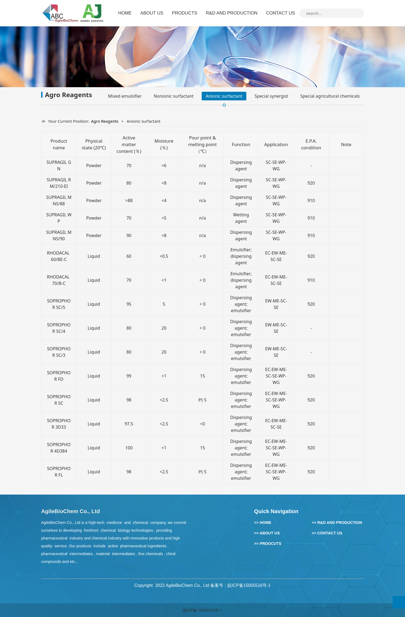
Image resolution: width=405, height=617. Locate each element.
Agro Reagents (105, 121)
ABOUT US (151, 13)
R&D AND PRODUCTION (231, 13)
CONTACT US (280, 13)
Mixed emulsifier (125, 96)
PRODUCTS (184, 13)
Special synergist (271, 96)
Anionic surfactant (224, 96)
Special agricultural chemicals (330, 96)
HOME (125, 13)
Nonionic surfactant (174, 96)
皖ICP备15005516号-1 (202, 610)
